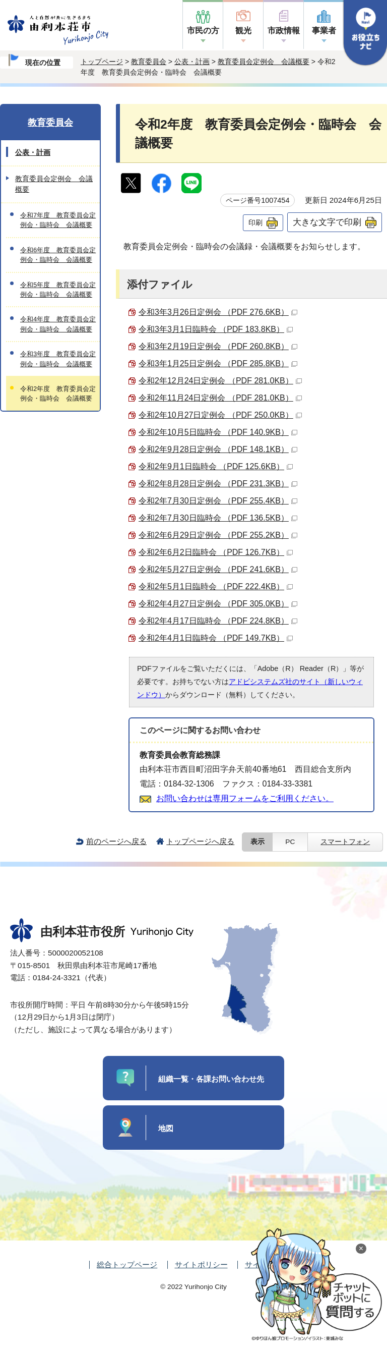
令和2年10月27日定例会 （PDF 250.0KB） (220, 415)
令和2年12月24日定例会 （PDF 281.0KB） (220, 380)
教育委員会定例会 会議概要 (263, 62)
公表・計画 (192, 62)
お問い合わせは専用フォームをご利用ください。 (245, 798)
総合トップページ (127, 1264)
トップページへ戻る (200, 841)
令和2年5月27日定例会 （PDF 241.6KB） (218, 569)
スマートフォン (345, 842)
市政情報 (284, 30)
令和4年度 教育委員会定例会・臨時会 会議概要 (58, 323)
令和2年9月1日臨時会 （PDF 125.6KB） (216, 466)
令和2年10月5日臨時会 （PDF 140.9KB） (218, 432)
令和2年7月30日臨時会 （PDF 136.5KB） (218, 518)
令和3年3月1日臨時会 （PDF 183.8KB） (216, 329)
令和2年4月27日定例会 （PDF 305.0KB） (218, 603)
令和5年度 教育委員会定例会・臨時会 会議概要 (58, 289)
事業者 (324, 30)
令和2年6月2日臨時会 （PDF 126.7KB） (216, 552)
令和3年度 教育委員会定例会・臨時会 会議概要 (58, 358)
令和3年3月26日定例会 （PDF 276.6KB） (218, 312)
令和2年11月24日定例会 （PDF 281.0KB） (220, 398)
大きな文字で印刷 (327, 222)
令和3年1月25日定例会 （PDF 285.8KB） (218, 363)
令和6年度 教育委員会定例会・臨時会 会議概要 (58, 254)
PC (290, 842)
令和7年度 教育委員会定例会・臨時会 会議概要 (58, 220)
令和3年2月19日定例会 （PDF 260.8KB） (218, 346)
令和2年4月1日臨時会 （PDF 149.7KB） (216, 638)
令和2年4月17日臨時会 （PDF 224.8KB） (218, 620)
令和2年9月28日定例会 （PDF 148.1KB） (218, 449)
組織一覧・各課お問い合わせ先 (211, 1079)
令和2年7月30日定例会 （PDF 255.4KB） (218, 500)
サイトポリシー (201, 1264)
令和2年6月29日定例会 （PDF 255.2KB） (218, 535)
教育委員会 (148, 62)
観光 (243, 30)
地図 (165, 1128)
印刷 (255, 222)
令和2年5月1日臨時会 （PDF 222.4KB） (216, 586)
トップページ (102, 62)
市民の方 (203, 30)
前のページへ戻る (116, 841)
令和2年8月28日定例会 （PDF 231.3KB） (218, 483)
